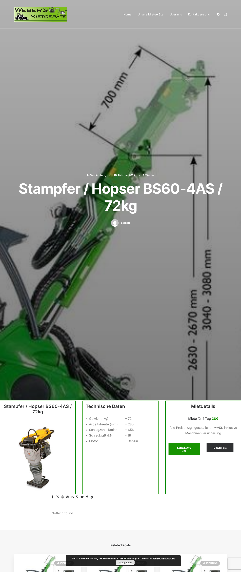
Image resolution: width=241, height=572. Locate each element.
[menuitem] (127, 14)
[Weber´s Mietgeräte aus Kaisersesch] (40, 14)
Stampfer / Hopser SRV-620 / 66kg (193, 307)
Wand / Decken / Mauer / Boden (191, 515)
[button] (219, 14)
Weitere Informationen (164, 558)
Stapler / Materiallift (181, 492)
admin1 (125, 70)
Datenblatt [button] (220, 142)
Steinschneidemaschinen (185, 504)
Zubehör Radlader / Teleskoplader (194, 481)
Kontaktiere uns (199, 14)
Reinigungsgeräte (180, 487)
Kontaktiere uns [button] (184, 144)
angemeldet (76, 368)
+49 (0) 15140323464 (34, 473)
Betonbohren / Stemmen (185, 459)
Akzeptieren (125, 562)
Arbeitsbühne (177, 436)
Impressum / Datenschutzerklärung (191, 532)
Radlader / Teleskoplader (186, 476)
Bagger (172, 442)
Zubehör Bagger (180, 448)
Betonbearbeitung (180, 453)
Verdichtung (64, 257)
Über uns (176, 14)
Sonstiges (174, 498)
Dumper (172, 464)
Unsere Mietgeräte (150, 14)
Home (127, 14)
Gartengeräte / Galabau (185, 470)
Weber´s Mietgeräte (27, 562)
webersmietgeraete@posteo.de (38, 479)
